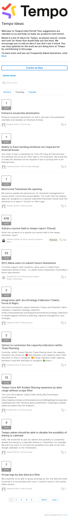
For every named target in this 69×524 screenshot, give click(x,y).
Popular (32, 92)
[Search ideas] (34, 83)
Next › (45, 499)
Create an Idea (34, 67)
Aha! (65, 515)
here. (4, 56)
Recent (7, 92)
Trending (19, 92)
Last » (55, 499)
